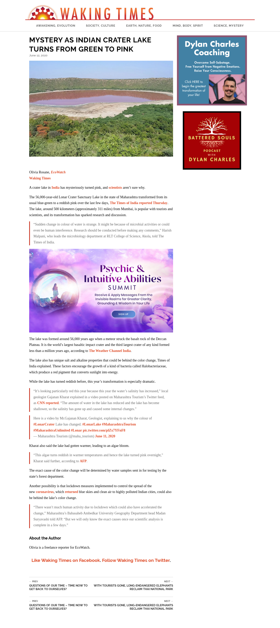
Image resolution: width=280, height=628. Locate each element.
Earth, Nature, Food (144, 25)
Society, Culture (100, 25)
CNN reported (48, 403)
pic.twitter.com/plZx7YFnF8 (104, 430)
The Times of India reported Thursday (138, 203)
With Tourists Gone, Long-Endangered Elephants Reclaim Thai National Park (132, 585)
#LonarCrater (44, 424)
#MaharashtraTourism (119, 424)
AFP (83, 461)
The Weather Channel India (110, 351)
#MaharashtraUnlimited (51, 430)
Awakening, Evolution (55, 25)
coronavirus (45, 492)
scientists (115, 187)
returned (71, 492)
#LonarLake (91, 424)
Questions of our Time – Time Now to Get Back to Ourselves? (60, 585)
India (56, 187)
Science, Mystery (229, 25)
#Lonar (76, 430)
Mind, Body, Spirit (188, 25)
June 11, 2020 (105, 436)
